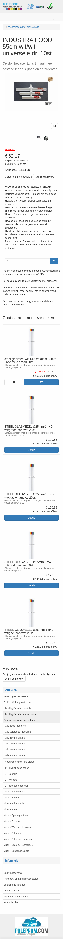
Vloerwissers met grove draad (19, 720)
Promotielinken (11, 902)
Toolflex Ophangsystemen (17, 702)
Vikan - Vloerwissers (14, 791)
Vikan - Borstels (12, 797)
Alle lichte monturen (15, 725)
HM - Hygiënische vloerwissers (20, 714)
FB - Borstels (10, 774)
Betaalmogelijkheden (14, 884)
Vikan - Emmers (12, 821)
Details (31, 450)
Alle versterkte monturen (18, 731)
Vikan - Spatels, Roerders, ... (19, 845)
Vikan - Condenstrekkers (16, 850)
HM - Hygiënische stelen (16, 768)
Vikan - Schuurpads (14, 803)
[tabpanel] (38, 137)
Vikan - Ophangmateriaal (17, 815)
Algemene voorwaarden (16, 896)
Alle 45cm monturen (15, 743)
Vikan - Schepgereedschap (18, 839)
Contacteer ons (11, 890)
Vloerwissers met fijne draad (19, 761)
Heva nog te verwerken (16, 696)
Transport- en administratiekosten (21, 878)
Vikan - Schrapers (13, 833)
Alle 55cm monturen (15, 749)
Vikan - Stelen (11, 809)
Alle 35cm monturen (15, 737)
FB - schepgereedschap (16, 785)
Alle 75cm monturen (15, 755)
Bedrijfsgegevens (13, 872)
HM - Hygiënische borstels (17, 708)
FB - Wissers (10, 779)
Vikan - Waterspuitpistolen (17, 827)
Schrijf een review (44, 177)
